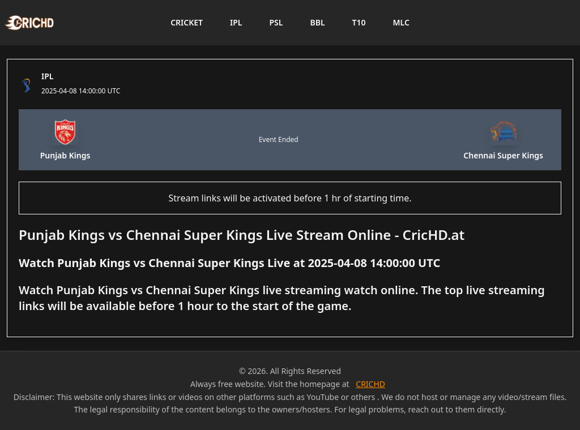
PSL (276, 22)
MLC (401, 22)
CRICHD (370, 384)
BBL (317, 22)
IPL (236, 22)
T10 (359, 22)
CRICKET (186, 22)
